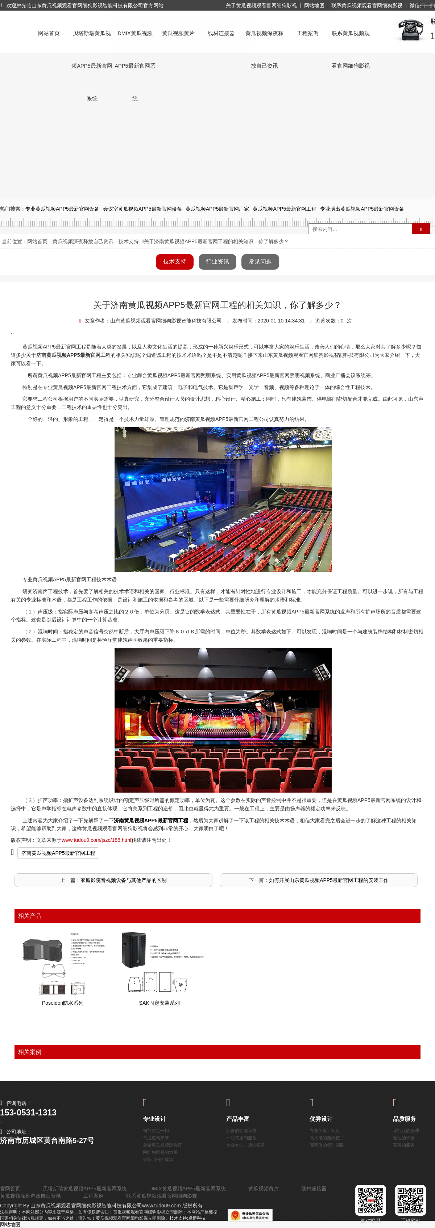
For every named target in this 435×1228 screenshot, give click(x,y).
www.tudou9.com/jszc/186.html (96, 840)
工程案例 (308, 33)
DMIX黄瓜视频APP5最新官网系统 (135, 40)
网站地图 (314, 5)
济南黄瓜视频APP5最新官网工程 (58, 853)
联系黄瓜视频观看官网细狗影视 (366, 5)
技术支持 (129, 241)
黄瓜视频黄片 (178, 33)
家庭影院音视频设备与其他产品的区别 (123, 880)
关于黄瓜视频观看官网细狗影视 (261, 5)
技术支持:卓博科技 (188, 1218)
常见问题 (260, 261)
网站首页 (49, 33)
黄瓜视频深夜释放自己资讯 (264, 40)
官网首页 (10, 1188)
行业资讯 (217, 261)
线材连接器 (221, 33)
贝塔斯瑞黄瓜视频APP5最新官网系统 (91, 40)
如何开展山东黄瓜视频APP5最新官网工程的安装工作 (329, 880)
